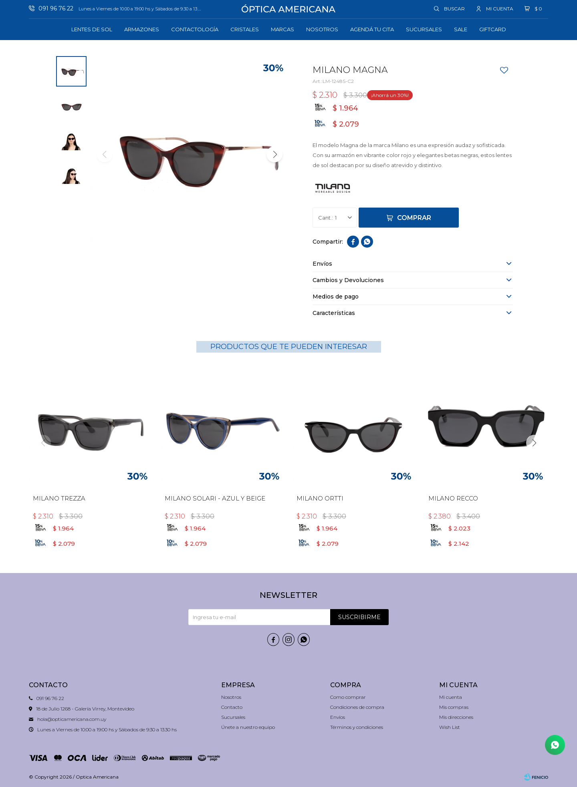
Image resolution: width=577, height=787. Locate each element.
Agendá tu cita (372, 29)
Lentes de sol (91, 29)
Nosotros (322, 29)
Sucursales (424, 29)
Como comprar (348, 697)
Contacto (231, 707)
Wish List (449, 727)
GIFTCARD (492, 29)
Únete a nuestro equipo (248, 727)
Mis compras (453, 707)
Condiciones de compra (357, 707)
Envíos (337, 717)
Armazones (141, 29)
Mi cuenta (450, 697)
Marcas (282, 29)
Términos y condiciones (356, 727)
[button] (274, 154)
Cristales (244, 29)
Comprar (414, 218)
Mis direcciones (456, 717)
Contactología (194, 29)
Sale (460, 29)
